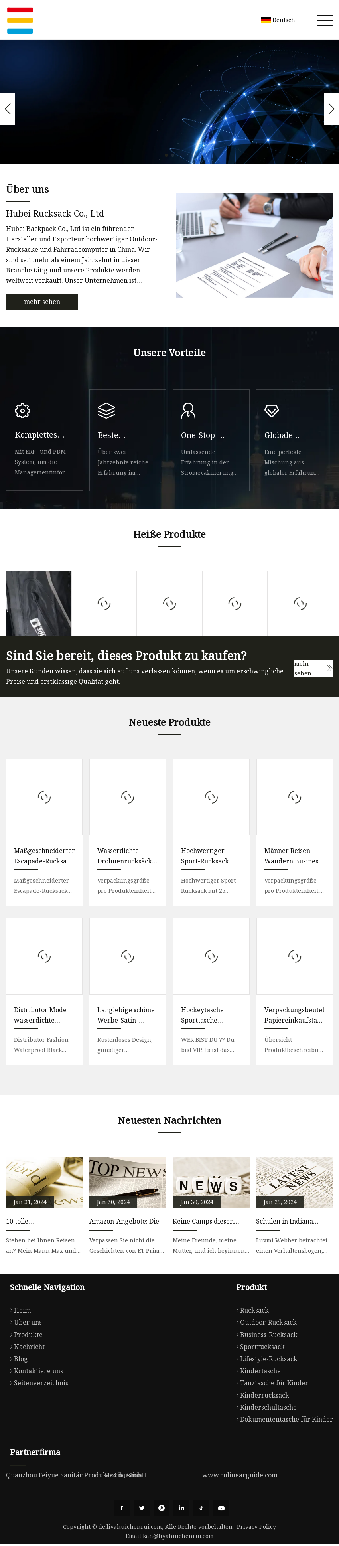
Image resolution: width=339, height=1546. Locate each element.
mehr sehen (42, 301)
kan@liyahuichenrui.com (178, 1536)
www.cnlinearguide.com (240, 1475)
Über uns (24, 1322)
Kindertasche (256, 1370)
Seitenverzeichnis (37, 1382)
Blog (17, 1358)
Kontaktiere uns (34, 1370)
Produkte (24, 1334)
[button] (166, 155)
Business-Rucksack (265, 1334)
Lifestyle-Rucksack (265, 1358)
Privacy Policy (256, 1526)
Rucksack (250, 1310)
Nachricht (25, 1346)
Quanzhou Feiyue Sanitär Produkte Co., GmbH (76, 1475)
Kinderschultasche (264, 1407)
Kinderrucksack (260, 1395)
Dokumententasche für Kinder (282, 1419)
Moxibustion (123, 1475)
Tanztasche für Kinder (270, 1382)
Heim (18, 1310)
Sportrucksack (258, 1346)
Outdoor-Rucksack (264, 1322)
